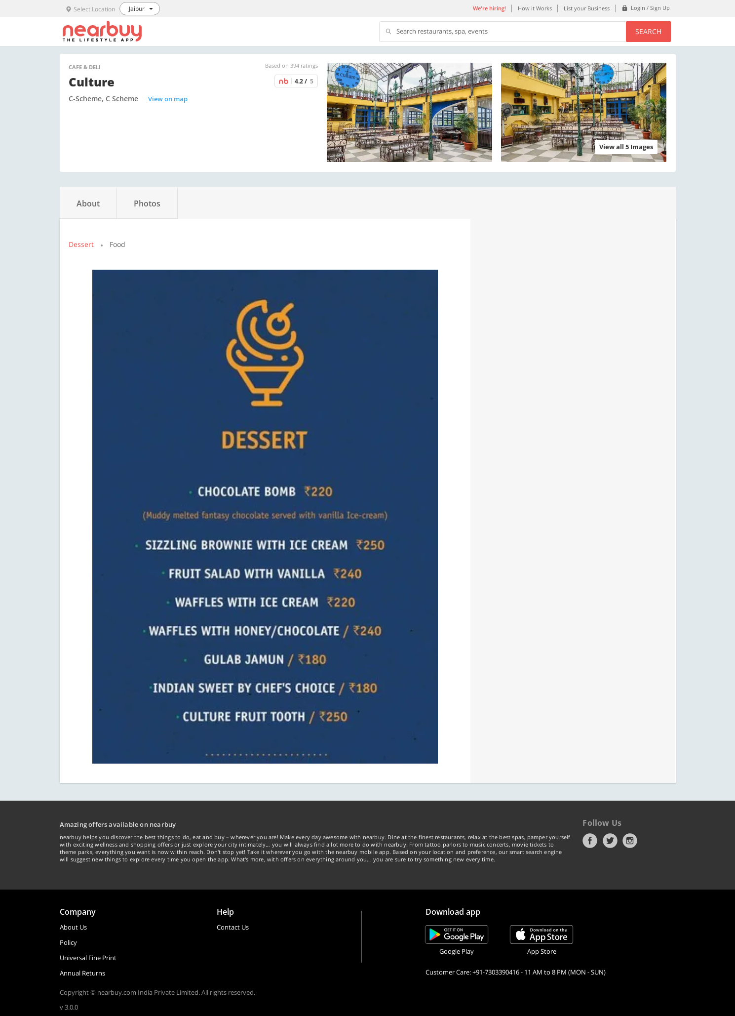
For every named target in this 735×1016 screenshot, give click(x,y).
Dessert (81, 244)
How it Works (535, 8)
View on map (168, 98)
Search (648, 31)
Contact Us (233, 927)
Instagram (629, 840)
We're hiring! (489, 8)
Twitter (610, 840)
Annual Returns (82, 973)
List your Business (587, 8)
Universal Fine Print (88, 957)
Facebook (589, 840)
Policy (68, 942)
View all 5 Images (626, 146)
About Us (73, 927)
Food (117, 244)
